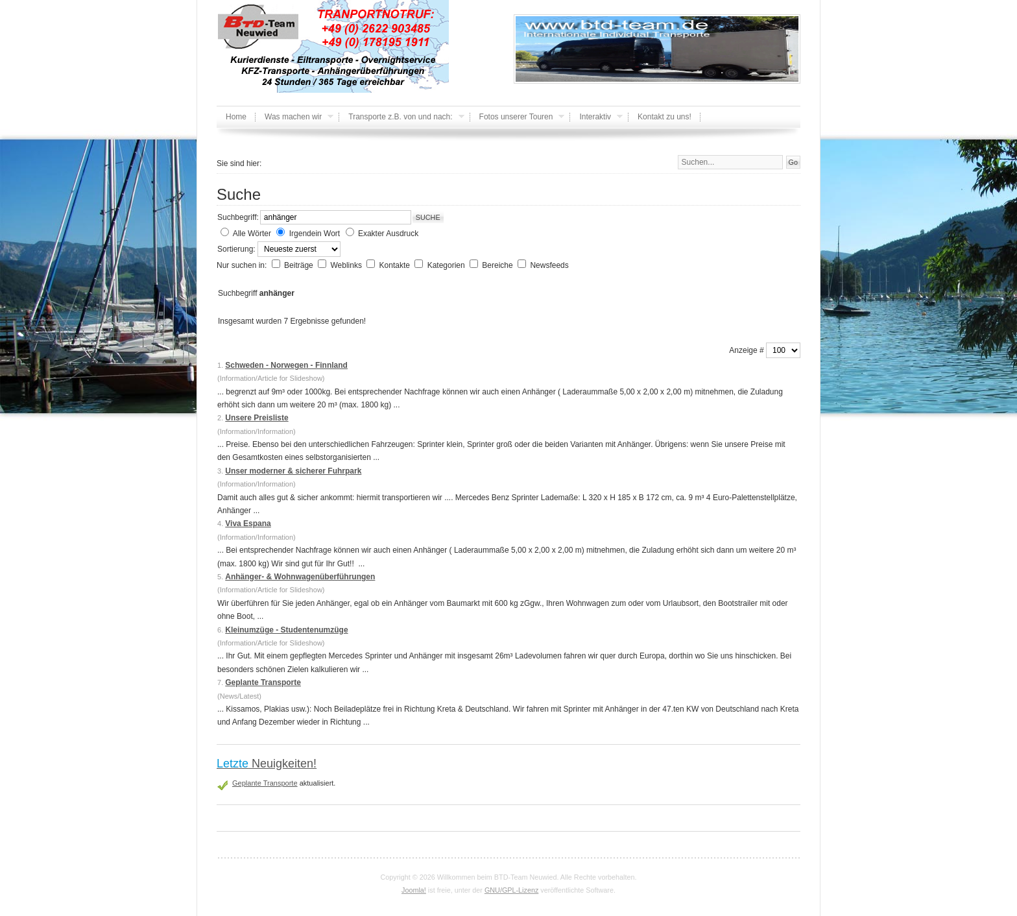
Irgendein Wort (315, 233)
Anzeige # (747, 350)
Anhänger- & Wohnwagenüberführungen (300, 576)
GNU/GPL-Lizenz (511, 890)
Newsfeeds (549, 265)
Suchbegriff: (238, 217)
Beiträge (299, 265)
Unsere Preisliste (256, 417)
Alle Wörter (252, 233)
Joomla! (413, 890)
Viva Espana (248, 523)
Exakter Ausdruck (388, 233)
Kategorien (447, 265)
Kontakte (396, 265)
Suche (428, 217)
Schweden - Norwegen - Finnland (286, 365)
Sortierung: (237, 249)
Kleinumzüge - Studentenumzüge (286, 629)
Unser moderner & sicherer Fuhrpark (293, 471)
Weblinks (347, 265)
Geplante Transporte (263, 682)
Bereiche (498, 265)
